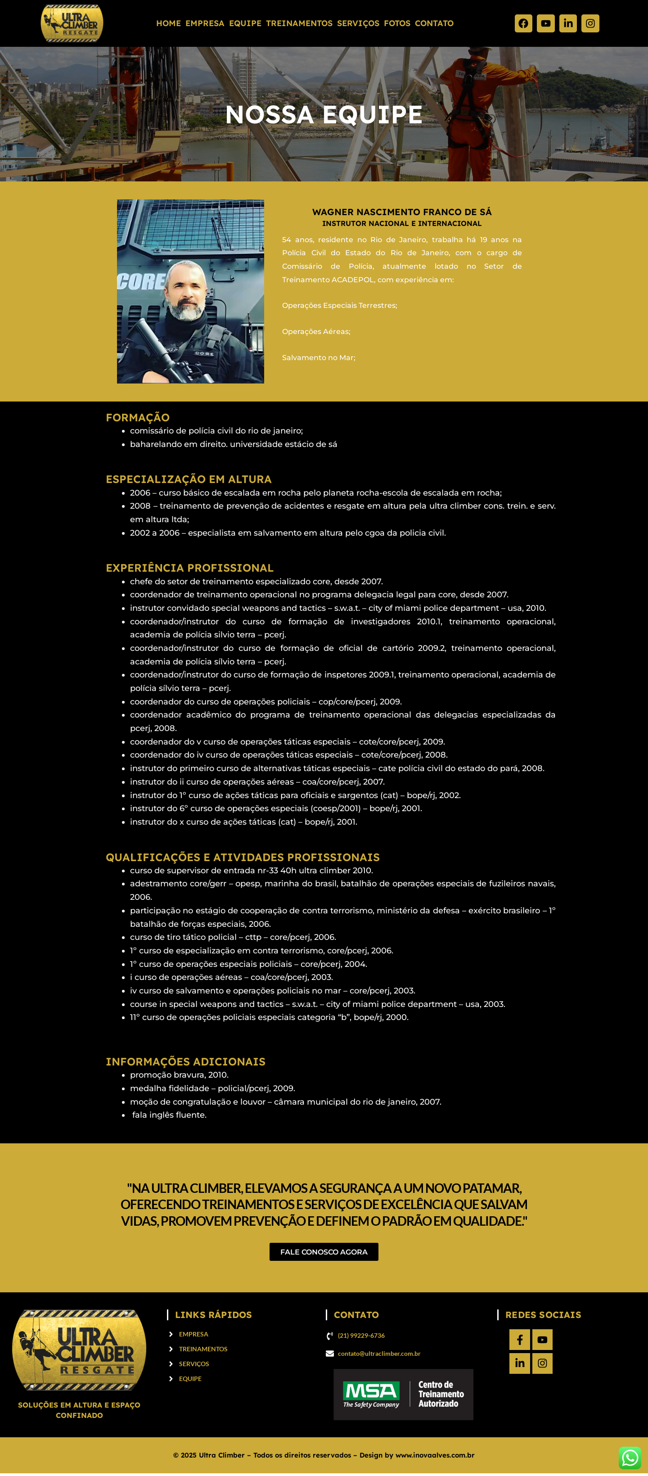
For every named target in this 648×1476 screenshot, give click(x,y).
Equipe (245, 23)
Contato (434, 23)
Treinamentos (299, 23)
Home (168, 23)
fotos (397, 23)
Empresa (205, 23)
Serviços (358, 23)
